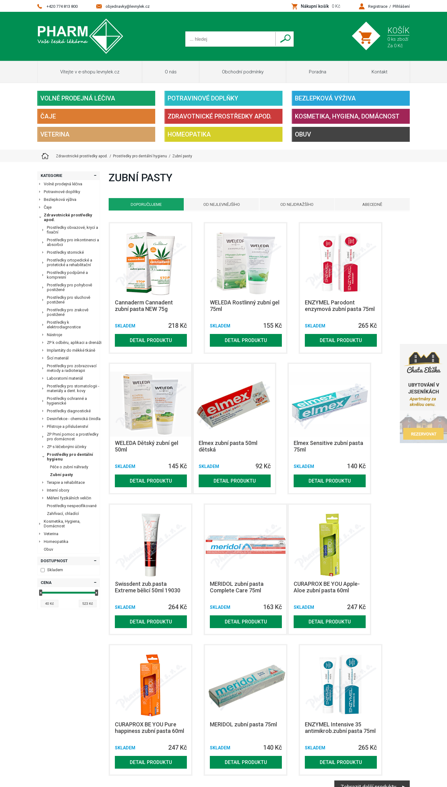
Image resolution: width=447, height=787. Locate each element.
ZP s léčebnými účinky (66, 446)
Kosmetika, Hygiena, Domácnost (347, 116)
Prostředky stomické (65, 252)
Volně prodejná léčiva (77, 98)
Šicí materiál (58, 358)
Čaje (48, 116)
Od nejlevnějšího (220, 204)
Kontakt (379, 72)
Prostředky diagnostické (69, 411)
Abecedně (376, 204)
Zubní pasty (61, 474)
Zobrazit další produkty (368, 666)
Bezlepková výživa (325, 98)
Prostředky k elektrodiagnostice (64, 324)
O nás (171, 72)
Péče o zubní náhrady (69, 467)
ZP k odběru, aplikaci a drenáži (74, 342)
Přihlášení (401, 6)
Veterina (55, 134)
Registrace (377, 6)
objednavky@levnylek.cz (128, 6)
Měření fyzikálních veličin (69, 498)
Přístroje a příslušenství (67, 426)
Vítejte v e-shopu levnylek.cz (90, 72)
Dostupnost (54, 560)
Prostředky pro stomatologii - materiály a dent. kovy (73, 388)
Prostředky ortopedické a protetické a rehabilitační (69, 262)
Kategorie (51, 175)
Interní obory (58, 490)
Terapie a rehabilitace (66, 482)
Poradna (317, 72)
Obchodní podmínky (243, 72)
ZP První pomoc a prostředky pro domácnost (72, 436)
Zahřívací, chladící (63, 513)
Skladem (52, 569)
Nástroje (54, 334)
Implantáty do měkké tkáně (71, 350)
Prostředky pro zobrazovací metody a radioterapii (72, 368)
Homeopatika (189, 134)
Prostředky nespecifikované (72, 505)
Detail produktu (142, 347)
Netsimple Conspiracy (388, 700)
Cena (46, 582)
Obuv (303, 134)
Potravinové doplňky (203, 98)
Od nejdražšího (298, 204)
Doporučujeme (141, 204)
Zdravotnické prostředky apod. (220, 116)
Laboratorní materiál (65, 378)
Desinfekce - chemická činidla (74, 418)
